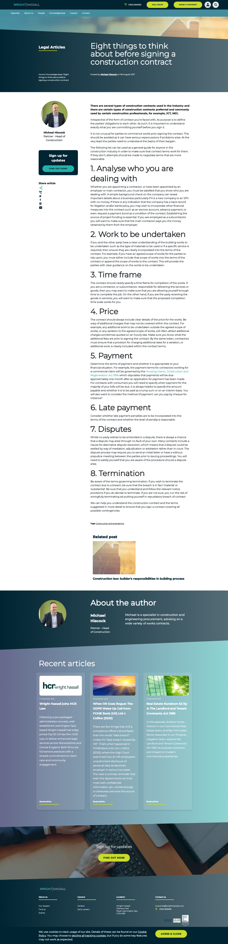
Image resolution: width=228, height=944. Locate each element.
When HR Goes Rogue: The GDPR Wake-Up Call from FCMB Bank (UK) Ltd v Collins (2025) (113, 711)
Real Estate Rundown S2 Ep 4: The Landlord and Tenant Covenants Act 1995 (166, 708)
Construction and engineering (110, 523)
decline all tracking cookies (89, 935)
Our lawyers (44, 906)
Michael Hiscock (109, 74)
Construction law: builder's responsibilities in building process (138, 579)
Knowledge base (57, 13)
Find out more (58, 168)
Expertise (15, 13)
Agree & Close (171, 933)
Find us (42, 909)
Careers (73, 13)
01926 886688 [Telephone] (165, 909)
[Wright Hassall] (26, 4)
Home (42, 74)
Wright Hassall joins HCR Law (57, 706)
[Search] (215, 5)
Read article (45, 801)
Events (42, 913)
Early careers (83, 909)
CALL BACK (157, 5)
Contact (86, 13)
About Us (28, 13)
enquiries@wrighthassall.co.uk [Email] (169, 906)
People (41, 13)
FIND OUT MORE (114, 857)
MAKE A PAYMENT (188, 5)
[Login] (208, 5)
